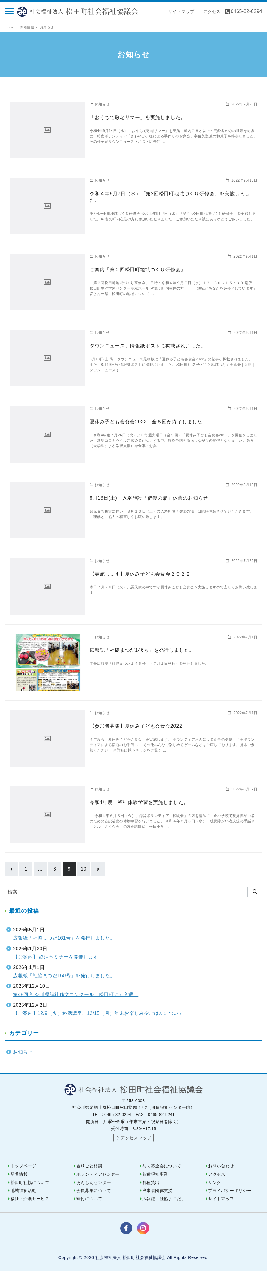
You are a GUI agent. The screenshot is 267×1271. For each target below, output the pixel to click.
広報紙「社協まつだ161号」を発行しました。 (64, 937)
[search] (254, 892)
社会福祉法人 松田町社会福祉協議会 (81, 11)
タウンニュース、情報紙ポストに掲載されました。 (148, 345)
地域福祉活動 (23, 1190)
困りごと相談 (89, 1166)
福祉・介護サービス (30, 1199)
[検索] (133, 892)
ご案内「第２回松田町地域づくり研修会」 (138, 269)
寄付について (89, 1199)
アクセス (212, 11)
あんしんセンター (93, 1182)
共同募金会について (161, 1166)
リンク (214, 1182)
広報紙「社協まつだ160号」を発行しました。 (64, 975)
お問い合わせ (221, 1166)
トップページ (23, 1166)
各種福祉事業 (155, 1174)
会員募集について (93, 1190)
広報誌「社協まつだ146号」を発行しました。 (142, 650)
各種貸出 (151, 1182)
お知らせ (47, 27)
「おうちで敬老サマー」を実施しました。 (138, 117)
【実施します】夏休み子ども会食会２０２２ (140, 573)
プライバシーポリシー (229, 1190)
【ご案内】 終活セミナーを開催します (55, 956)
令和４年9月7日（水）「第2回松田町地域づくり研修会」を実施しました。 (170, 197)
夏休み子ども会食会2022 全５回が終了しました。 (148, 421)
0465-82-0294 (246, 11)
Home (10, 27)
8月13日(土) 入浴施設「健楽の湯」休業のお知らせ (149, 498)
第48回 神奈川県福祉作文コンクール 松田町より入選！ (75, 994)
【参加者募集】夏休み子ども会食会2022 (136, 726)
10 (84, 868)
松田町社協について (30, 1182)
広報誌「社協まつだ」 (164, 1199)
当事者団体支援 (157, 1190)
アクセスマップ (136, 1138)
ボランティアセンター (98, 1174)
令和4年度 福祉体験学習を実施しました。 (139, 802)
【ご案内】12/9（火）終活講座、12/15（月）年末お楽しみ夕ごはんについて (98, 1013)
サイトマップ (181, 11)
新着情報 (27, 27)
